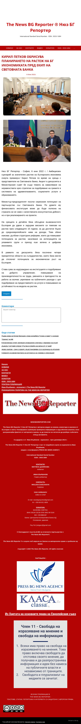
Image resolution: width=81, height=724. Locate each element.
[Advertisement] (71, 86)
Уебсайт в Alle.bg (73, 720)
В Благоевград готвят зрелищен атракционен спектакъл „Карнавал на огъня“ (30, 343)
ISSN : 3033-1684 (64, 48)
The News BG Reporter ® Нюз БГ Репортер (40, 27)
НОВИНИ (9, 48)
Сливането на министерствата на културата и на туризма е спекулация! (28, 353)
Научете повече (30, 722)
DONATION (50, 48)
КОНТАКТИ (29, 48)
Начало (5, 364)
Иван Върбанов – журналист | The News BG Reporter (23, 387)
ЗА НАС (19, 48)
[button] (40, 403)
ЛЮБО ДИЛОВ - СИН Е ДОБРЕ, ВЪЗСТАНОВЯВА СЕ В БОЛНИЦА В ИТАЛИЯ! (30, 349)
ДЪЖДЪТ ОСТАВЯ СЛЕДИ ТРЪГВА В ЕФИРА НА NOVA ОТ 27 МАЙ (26, 346)
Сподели (6, 294)
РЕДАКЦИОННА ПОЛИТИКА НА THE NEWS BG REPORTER (26, 390)
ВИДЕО (40, 48)
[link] (40, 12)
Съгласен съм (40, 722)
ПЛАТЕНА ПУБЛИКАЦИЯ (12, 384)
